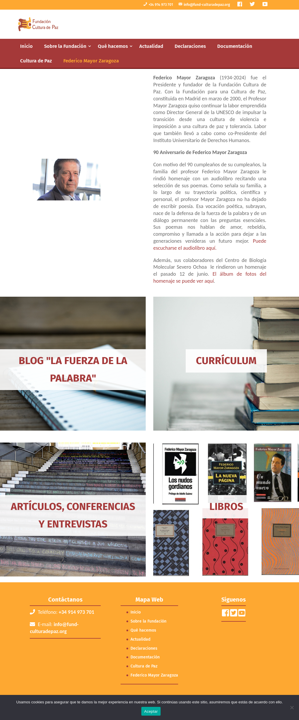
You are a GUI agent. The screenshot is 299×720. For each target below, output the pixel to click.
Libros (226, 506)
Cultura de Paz (36, 61)
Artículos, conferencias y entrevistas (73, 515)
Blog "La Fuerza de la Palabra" (73, 369)
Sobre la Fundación (65, 46)
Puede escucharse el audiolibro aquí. (209, 244)
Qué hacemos (113, 46)
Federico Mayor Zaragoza (91, 61)
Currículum (226, 360)
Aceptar (151, 711)
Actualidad (151, 46)
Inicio (26, 46)
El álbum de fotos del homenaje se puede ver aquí (209, 277)
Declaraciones (190, 46)
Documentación (234, 46)
